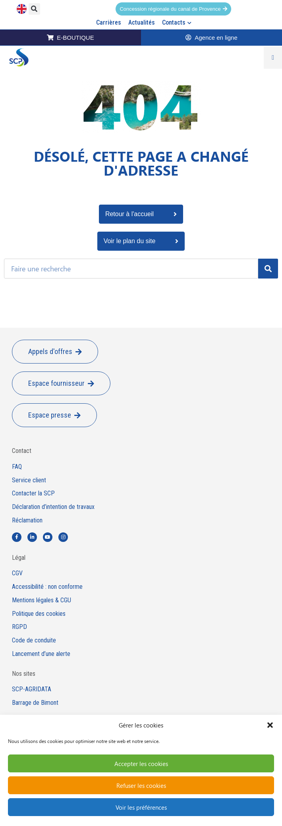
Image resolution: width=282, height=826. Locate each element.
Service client (29, 480)
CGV (17, 573)
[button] (270, 725)
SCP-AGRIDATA (31, 689)
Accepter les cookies (141, 764)
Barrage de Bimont (35, 702)
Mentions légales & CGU (41, 600)
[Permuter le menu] (273, 57)
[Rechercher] (268, 269)
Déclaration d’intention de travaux (53, 507)
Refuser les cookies (141, 785)
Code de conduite (34, 640)
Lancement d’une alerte (41, 654)
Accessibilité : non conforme (47, 586)
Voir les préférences (141, 807)
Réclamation (27, 520)
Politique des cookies (39, 613)
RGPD (19, 627)
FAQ (17, 466)
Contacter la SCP (33, 493)
